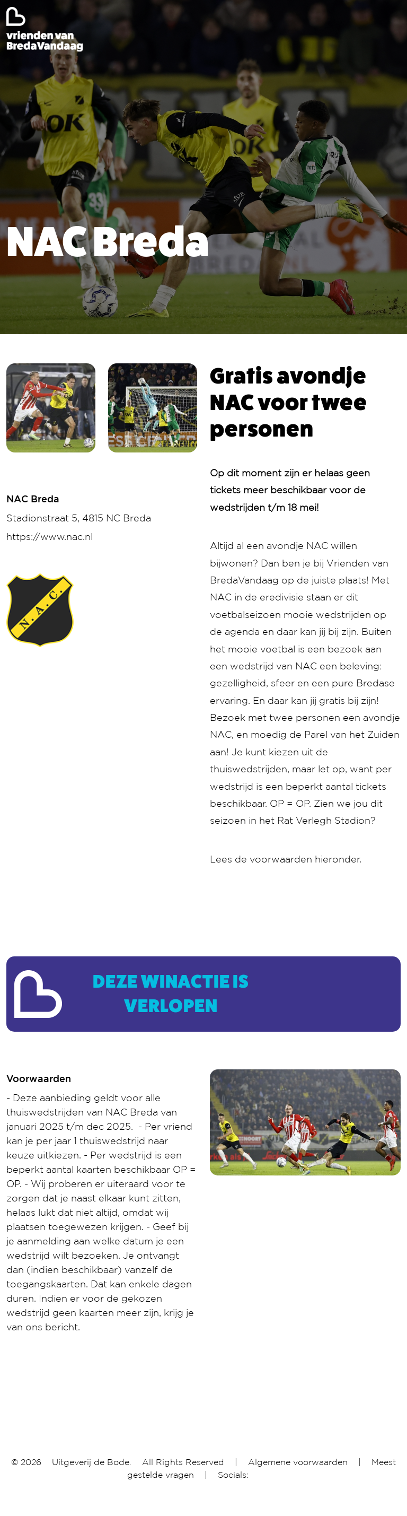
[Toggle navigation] (394, 29)
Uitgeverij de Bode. (91, 1462)
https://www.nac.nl (49, 536)
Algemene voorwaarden (298, 1462)
